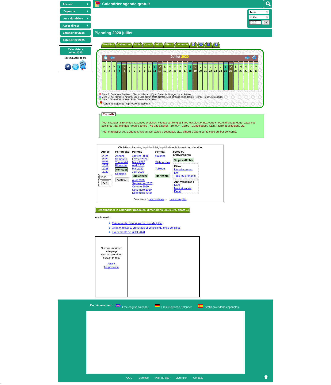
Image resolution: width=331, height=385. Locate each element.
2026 (105, 162)
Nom (177, 185)
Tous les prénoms (185, 175)
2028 (105, 168)
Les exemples (178, 199)
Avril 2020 (138, 165)
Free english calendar (135, 307)
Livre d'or (181, 377)
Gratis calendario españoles (222, 307)
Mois (137, 44)
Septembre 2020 (142, 183)
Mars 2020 (138, 162)
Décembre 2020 (142, 192)
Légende (182, 44)
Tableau (160, 168)
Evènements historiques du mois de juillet (137, 223)
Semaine (120, 173)
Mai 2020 (137, 168)
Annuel (119, 155)
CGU (129, 377)
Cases (148, 44)
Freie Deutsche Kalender (176, 307)
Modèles (108, 44)
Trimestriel (121, 162)
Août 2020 (138, 180)
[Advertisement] (169, 18)
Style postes (162, 162)
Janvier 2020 (140, 155)
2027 (105, 165)
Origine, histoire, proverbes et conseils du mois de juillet (146, 227)
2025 (105, 159)
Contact (198, 377)
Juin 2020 (138, 171)
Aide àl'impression (111, 265)
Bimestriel (121, 165)
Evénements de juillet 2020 (128, 232)
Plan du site (162, 377)
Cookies (144, 377)
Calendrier (124, 44)
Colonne (160, 155)
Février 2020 (140, 159)
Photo (169, 44)
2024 (105, 155)
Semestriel (121, 159)
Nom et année (182, 188)
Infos (158, 44)
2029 (105, 171)
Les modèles (156, 199)
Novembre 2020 (142, 189)
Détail (177, 191)
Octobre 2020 (140, 186)
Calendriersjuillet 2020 (75, 51)
